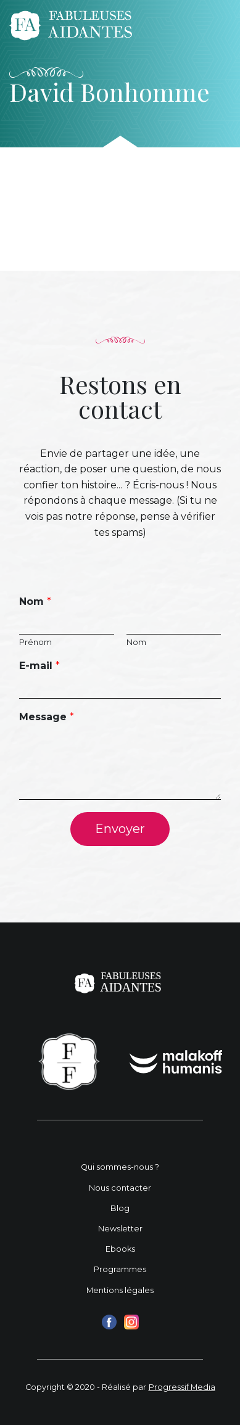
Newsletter (120, 1228)
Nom (35, 601)
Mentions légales (120, 1290)
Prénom (35, 642)
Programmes (120, 1269)
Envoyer (120, 828)
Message (46, 717)
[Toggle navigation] (214, 25)
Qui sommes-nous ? (120, 1167)
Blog (120, 1208)
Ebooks (120, 1249)
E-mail (39, 665)
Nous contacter (120, 1188)
